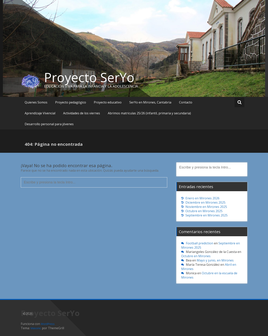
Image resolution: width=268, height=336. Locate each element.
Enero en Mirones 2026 (202, 198)
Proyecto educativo (108, 102)
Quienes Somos (36, 102)
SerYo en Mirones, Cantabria (150, 102)
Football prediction (199, 243)
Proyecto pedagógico (70, 102)
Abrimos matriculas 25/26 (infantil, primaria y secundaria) (149, 113)
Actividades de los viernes (81, 113)
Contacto (185, 102)
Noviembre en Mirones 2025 (206, 207)
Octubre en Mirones (196, 256)
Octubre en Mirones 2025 (204, 211)
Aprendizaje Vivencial (40, 113)
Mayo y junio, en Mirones (215, 260)
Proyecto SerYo (89, 77)
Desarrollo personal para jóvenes (49, 124)
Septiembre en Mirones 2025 (206, 215)
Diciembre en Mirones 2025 (205, 202)
